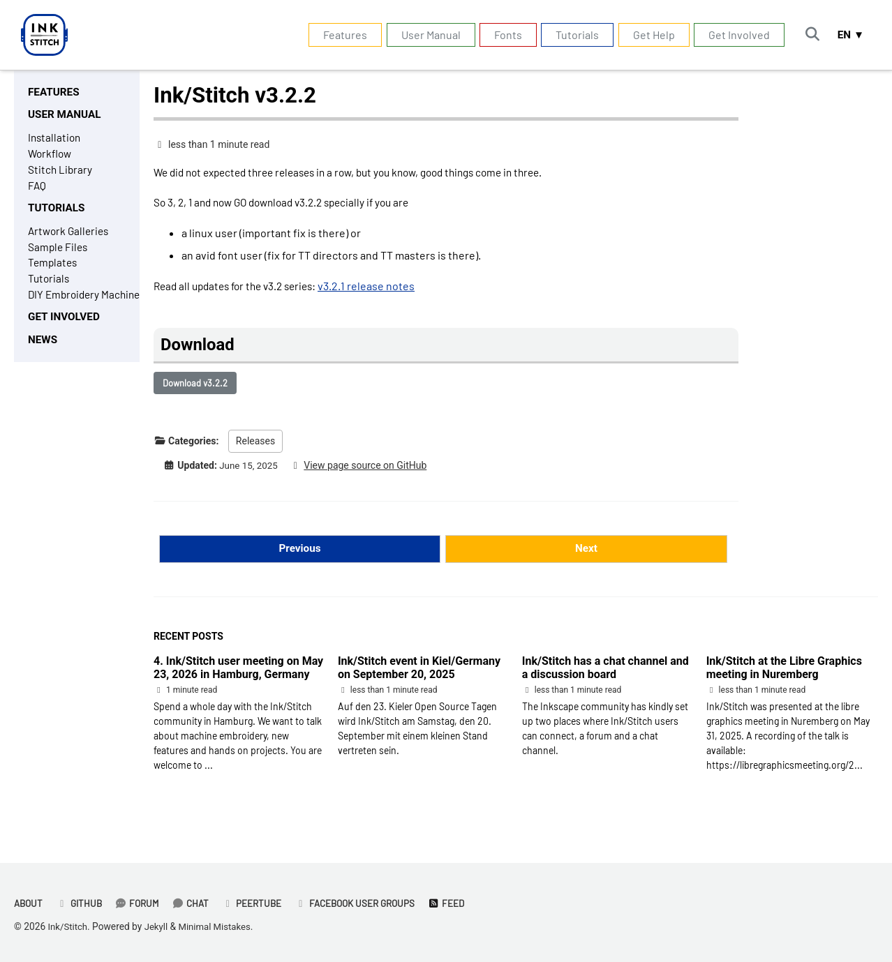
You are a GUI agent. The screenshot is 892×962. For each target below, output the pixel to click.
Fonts (504, 34)
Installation (55, 139)
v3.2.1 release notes (378, 288)
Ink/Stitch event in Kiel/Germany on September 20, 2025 (419, 676)
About (29, 903)
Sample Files (59, 254)
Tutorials (573, 34)
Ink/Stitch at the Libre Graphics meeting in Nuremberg (784, 676)
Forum (142, 903)
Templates (54, 271)
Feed (461, 903)
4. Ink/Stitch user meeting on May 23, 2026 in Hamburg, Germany (238, 676)
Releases (255, 447)
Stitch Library (61, 173)
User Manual (426, 34)
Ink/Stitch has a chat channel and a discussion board (605, 676)
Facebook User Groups (366, 903)
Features (341, 34)
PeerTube (259, 903)
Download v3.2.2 (195, 388)
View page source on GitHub (369, 471)
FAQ (37, 190)
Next (585, 555)
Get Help (649, 34)
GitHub (81, 903)
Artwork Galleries (70, 237)
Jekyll (158, 926)
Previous (300, 555)
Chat (196, 903)
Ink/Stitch (68, 926)
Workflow (51, 156)
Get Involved (735, 34)
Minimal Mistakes (219, 926)
